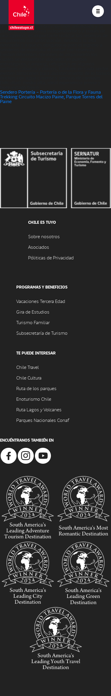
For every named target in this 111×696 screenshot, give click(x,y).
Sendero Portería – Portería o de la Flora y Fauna (50, 92)
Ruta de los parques (36, 388)
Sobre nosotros (44, 236)
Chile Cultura (28, 377)
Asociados (38, 247)
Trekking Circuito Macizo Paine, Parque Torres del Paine (51, 98)
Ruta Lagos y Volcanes (39, 409)
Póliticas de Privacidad (51, 257)
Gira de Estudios (32, 312)
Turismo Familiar (33, 322)
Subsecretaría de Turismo (41, 333)
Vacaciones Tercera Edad (40, 301)
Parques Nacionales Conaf (42, 420)
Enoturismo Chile (33, 399)
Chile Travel (27, 367)
